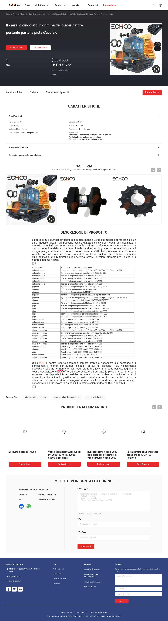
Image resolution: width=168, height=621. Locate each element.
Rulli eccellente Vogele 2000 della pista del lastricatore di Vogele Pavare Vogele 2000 (102, 454)
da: (80, 519)
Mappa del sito (66, 612)
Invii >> (121, 601)
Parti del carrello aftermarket (33, 14)
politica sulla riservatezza (98, 612)
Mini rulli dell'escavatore (92, 569)
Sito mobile (80, 612)
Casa (8, 14)
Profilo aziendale (58, 569)
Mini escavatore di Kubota (35, 397)
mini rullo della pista (95, 397)
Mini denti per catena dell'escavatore (91, 576)
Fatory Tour (57, 574)
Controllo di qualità (59, 579)
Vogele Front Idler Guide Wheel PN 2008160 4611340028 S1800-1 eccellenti (64, 454)
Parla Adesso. (16, 47)
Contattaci (86, 546)
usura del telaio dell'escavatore (66, 397)
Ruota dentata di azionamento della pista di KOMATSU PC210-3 (142, 454)
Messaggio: (83, 489)
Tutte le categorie (90, 587)
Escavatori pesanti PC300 (22, 451)
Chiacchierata (40, 47)
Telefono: (82, 532)
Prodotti (16, 14)
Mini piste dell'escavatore (92, 582)
